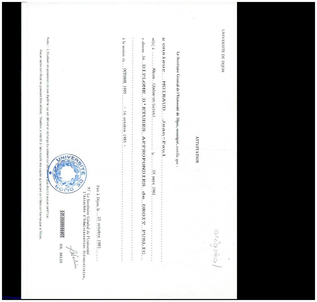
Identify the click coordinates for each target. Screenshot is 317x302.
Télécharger (11, 298)
